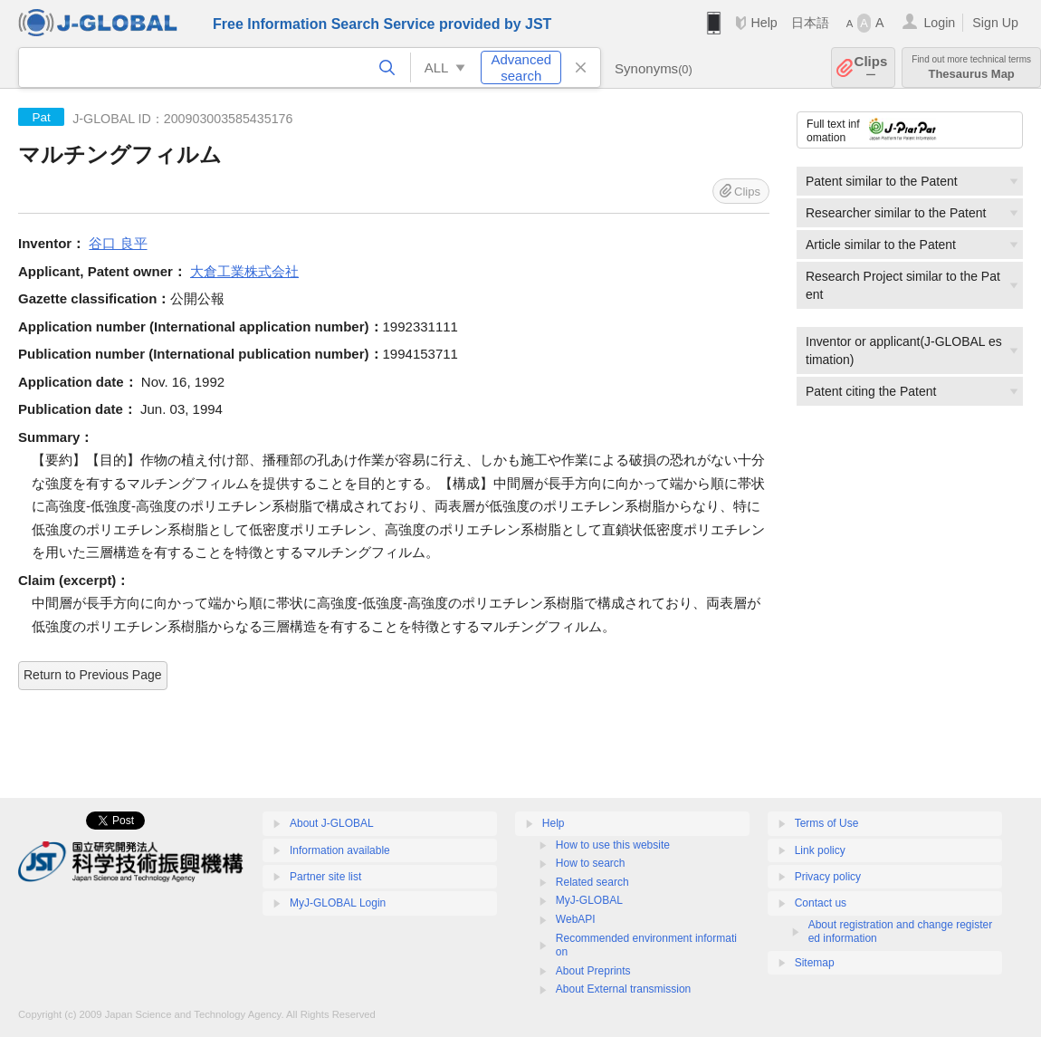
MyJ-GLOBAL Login (338, 903)
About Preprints (593, 971)
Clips (871, 67)
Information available (340, 850)
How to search (591, 863)
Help (763, 22)
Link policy (820, 850)
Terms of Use (827, 823)
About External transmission (623, 989)
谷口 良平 (118, 243)
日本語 (810, 22)
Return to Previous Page (93, 674)
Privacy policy (828, 876)
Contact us (820, 903)
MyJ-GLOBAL (589, 900)
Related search (592, 882)
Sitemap (815, 962)
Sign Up (995, 22)
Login (939, 22)
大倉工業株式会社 (244, 271)
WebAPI (576, 919)
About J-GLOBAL (332, 823)
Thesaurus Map (971, 67)
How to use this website (613, 845)
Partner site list (325, 876)
